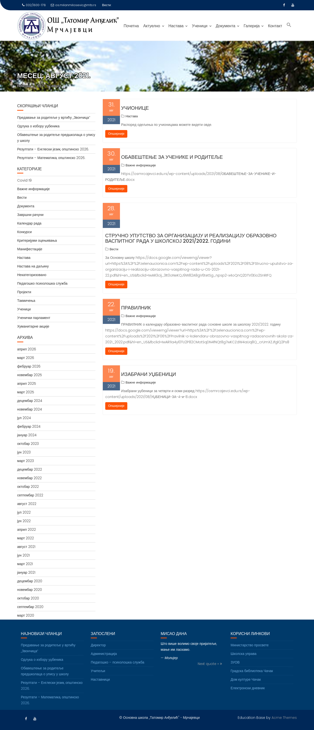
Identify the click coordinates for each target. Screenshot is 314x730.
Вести (114, 249)
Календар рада (29, 223)
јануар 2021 (26, 572)
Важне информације (141, 165)
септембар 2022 (30, 495)
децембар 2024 (29, 400)
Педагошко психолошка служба (42, 283)
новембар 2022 (29, 478)
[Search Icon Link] (289, 25)
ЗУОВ (235, 670)
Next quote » (208, 671)
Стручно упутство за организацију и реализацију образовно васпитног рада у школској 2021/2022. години (191, 238)
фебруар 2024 (28, 426)
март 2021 (25, 563)
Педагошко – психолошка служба (117, 670)
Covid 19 (24, 180)
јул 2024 (24, 417)
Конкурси (24, 231)
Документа (226, 26)
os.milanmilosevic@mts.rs (73, 5)
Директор (98, 653)
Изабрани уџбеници (148, 374)
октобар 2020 (28, 598)
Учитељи (98, 679)
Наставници (100, 687)
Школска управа (243, 661)
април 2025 (26, 383)
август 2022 (26, 503)
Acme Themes (284, 717)
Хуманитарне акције (33, 326)
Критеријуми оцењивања (37, 240)
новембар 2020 (29, 589)
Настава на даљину (33, 266)
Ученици (199, 26)
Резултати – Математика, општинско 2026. (51, 157)
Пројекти (24, 292)
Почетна (131, 26)
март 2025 (25, 392)
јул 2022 (24, 512)
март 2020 (25, 615)
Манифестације (29, 249)
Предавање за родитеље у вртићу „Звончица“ (53, 117)
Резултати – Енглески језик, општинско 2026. (53, 149)
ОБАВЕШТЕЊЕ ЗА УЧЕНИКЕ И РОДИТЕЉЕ (172, 157)
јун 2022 (24, 520)
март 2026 (25, 357)
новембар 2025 (29, 374)
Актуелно (151, 26)
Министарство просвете (250, 653)
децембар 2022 (29, 469)
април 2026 (26, 349)
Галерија (252, 26)
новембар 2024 (29, 409)
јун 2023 (24, 452)
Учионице (135, 108)
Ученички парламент (33, 317)
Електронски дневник (248, 696)
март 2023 (25, 460)
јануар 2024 (27, 435)
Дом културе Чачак (246, 687)
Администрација (104, 661)
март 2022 (25, 538)
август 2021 (26, 546)
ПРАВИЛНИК (136, 307)
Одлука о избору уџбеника (38, 126)
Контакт (275, 26)
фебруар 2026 (28, 366)
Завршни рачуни (30, 214)
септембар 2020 (30, 606)
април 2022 (26, 529)
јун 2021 (23, 555)
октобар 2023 (28, 443)
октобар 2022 (28, 486)
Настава (176, 26)
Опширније (116, 133)
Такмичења (26, 300)
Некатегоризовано (31, 274)
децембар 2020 (29, 581)
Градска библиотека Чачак (252, 679)
